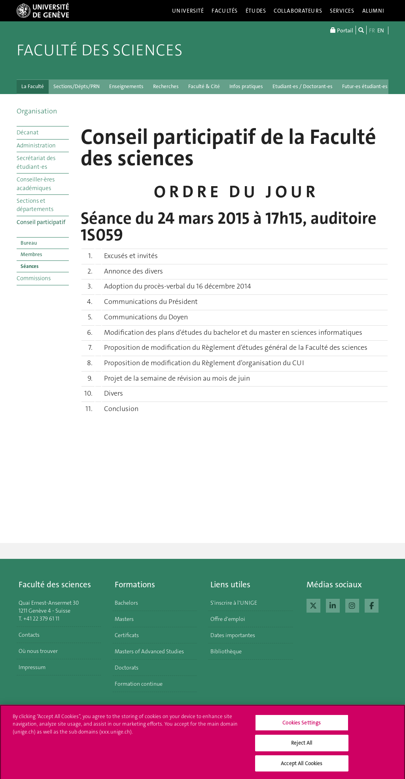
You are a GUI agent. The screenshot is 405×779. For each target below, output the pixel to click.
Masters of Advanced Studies (149, 651)
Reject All (301, 746)
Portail (341, 30)
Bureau (29, 243)
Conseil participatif (41, 222)
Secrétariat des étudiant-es (36, 162)
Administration (36, 145)
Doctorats (126, 667)
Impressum (32, 667)
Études (256, 10)
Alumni (373, 10)
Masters (124, 618)
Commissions (34, 278)
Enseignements (126, 86)
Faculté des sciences (99, 50)
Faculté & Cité (204, 86)
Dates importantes (232, 635)
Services (342, 10)
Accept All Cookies (301, 767)
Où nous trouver (38, 651)
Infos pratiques (246, 86)
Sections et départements (35, 205)
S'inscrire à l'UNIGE (233, 602)
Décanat (28, 132)
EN (380, 30)
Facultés (225, 10)
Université (188, 10)
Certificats (127, 635)
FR (372, 30)
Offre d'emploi (227, 618)
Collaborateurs (298, 10)
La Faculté (32, 86)
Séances (29, 266)
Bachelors (126, 602)
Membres (31, 254)
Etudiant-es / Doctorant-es (303, 86)
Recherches (166, 86)
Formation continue (139, 683)
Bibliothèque (226, 651)
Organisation (37, 111)
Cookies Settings (301, 726)
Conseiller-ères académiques (36, 183)
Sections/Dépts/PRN (76, 86)
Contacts (29, 634)
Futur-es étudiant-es (365, 86)
